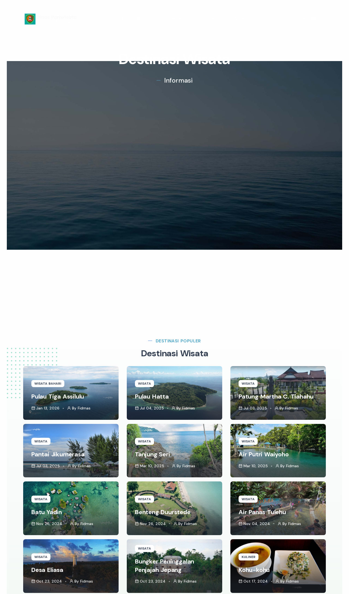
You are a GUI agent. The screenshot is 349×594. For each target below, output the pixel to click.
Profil (117, 19)
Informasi (241, 19)
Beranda (92, 19)
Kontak (272, 19)
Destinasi (210, 19)
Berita (143, 19)
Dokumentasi (175, 19)
